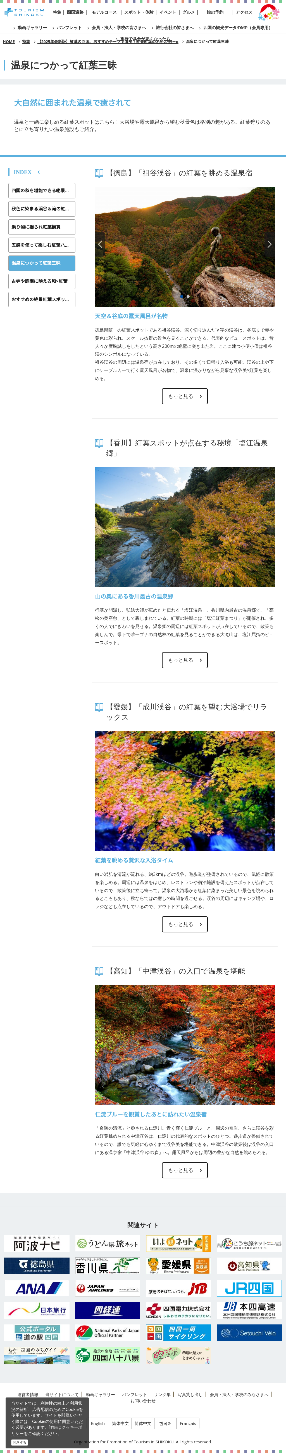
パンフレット (134, 1394)
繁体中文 (120, 1423)
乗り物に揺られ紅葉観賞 (36, 227)
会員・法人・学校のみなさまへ (239, 1394)
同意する (19, 1442)
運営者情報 (27, 1394)
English (98, 1423)
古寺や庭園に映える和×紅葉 (39, 281)
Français (188, 1423)
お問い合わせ (143, 1400)
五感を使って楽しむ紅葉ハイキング (43, 245)
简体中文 (143, 1423)
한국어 (165, 1423)
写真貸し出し (190, 1394)
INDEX (23, 172)
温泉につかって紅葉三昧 (35, 263)
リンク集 (162, 1394)
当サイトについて (62, 1394)
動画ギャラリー (100, 1394)
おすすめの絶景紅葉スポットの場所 (43, 299)
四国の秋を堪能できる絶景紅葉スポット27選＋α (43, 190)
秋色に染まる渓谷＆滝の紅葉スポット (43, 209)
